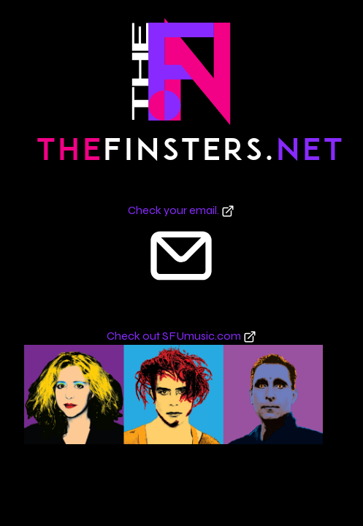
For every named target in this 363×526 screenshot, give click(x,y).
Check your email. (181, 210)
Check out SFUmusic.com (181, 336)
